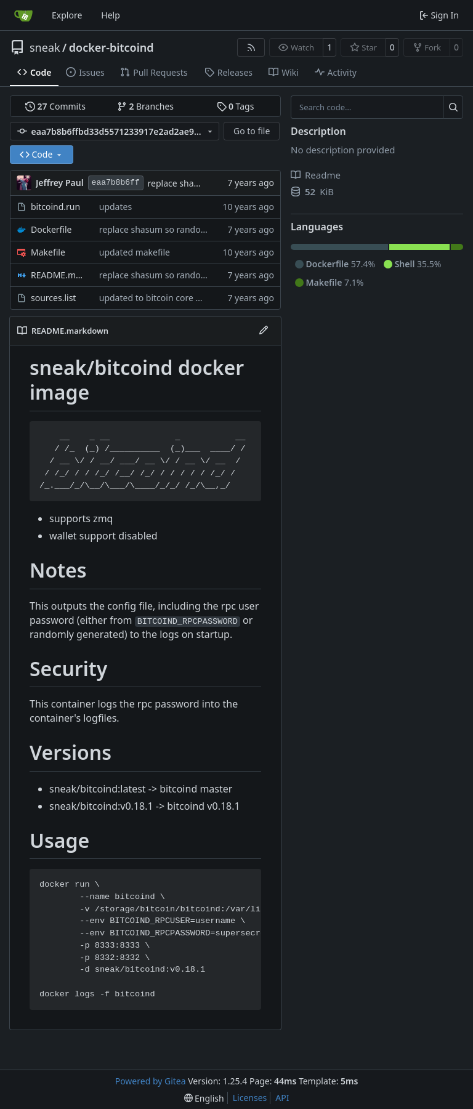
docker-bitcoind (111, 47)
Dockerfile (51, 229)
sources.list (53, 298)
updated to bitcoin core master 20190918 (182, 298)
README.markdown (59, 275)
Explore (67, 15)
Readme (316, 175)
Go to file (251, 131)
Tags (235, 106)
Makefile (48, 252)
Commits (55, 106)
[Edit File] (263, 330)
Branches (145, 106)
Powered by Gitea (150, 1081)
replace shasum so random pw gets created (187, 229)
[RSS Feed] (251, 47)
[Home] (23, 15)
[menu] (204, 1098)
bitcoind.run (55, 206)
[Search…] (453, 107)
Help (110, 15)
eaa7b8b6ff (116, 182)
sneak (45, 47)
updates (115, 206)
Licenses (250, 1097)
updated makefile (134, 252)
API (282, 1097)
